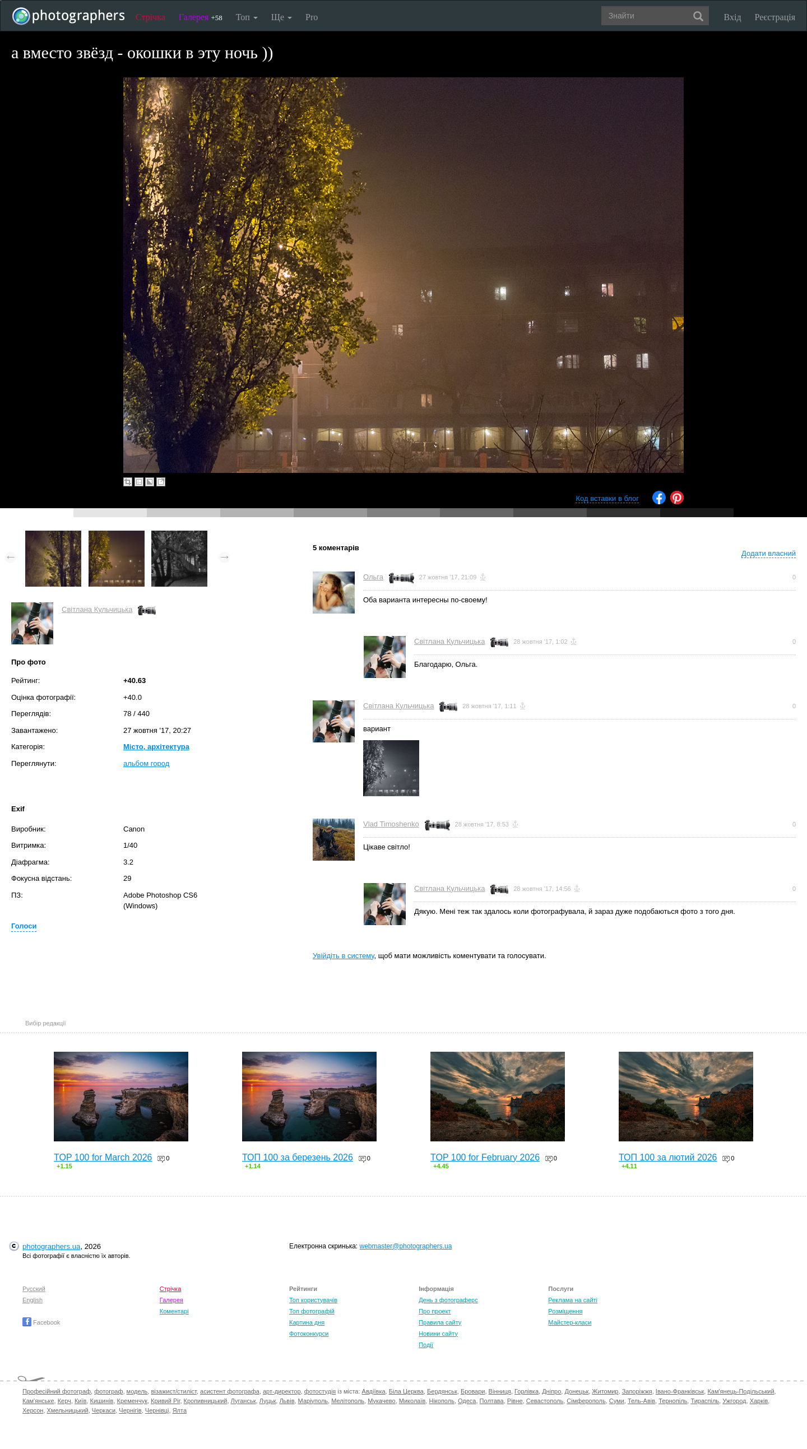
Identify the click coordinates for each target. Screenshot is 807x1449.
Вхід (732, 17)
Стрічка (150, 17)
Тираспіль (704, 1400)
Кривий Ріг (165, 1400)
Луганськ (243, 1400)
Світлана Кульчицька (97, 609)
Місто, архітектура (156, 746)
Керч (64, 1400)
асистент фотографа (229, 1391)
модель (137, 1391)
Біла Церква (406, 1391)
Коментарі (174, 1311)
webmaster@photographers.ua (406, 1246)
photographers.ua (51, 1246)
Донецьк (576, 1391)
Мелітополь (347, 1400)
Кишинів (101, 1400)
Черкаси (103, 1410)
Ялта (180, 1410)
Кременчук (132, 1400)
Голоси (23, 926)
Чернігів (130, 1410)
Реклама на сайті (572, 1300)
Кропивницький (206, 1400)
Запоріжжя (637, 1391)
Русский (33, 1288)
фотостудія (320, 1391)
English (32, 1300)
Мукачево (381, 1400)
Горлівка (526, 1391)
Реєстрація (775, 17)
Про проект (435, 1311)
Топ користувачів (313, 1300)
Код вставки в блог (607, 498)
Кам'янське (38, 1400)
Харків (759, 1400)
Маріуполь (313, 1400)
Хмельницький (68, 1410)
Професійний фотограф (56, 1391)
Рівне (515, 1400)
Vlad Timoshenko (391, 824)
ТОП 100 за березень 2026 (297, 1157)
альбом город (146, 763)
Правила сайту (440, 1322)
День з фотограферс (448, 1300)
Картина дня (306, 1322)
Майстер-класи (569, 1322)
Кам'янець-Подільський (740, 1391)
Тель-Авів (641, 1400)
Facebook (41, 1322)
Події (426, 1344)
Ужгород (734, 1400)
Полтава (492, 1400)
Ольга (373, 577)
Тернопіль (672, 1400)
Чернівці (157, 1410)
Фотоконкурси (308, 1333)
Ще (281, 17)
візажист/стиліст (173, 1391)
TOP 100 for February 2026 (485, 1157)
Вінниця (500, 1391)
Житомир (605, 1391)
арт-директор (282, 1391)
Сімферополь (586, 1400)
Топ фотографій (312, 1311)
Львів (286, 1400)
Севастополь (544, 1400)
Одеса (467, 1400)
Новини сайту (438, 1333)
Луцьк (267, 1400)
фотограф (108, 1391)
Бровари (473, 1391)
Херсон (32, 1410)
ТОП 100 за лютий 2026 (668, 1157)
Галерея (200, 17)
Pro (311, 17)
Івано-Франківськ (680, 1391)
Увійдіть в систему (343, 955)
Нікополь (441, 1400)
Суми (616, 1400)
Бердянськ (442, 1391)
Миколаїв (412, 1400)
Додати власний (768, 553)
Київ (80, 1400)
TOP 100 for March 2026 (103, 1157)
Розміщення (565, 1311)
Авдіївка (374, 1391)
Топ (247, 17)
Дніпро (551, 1391)
